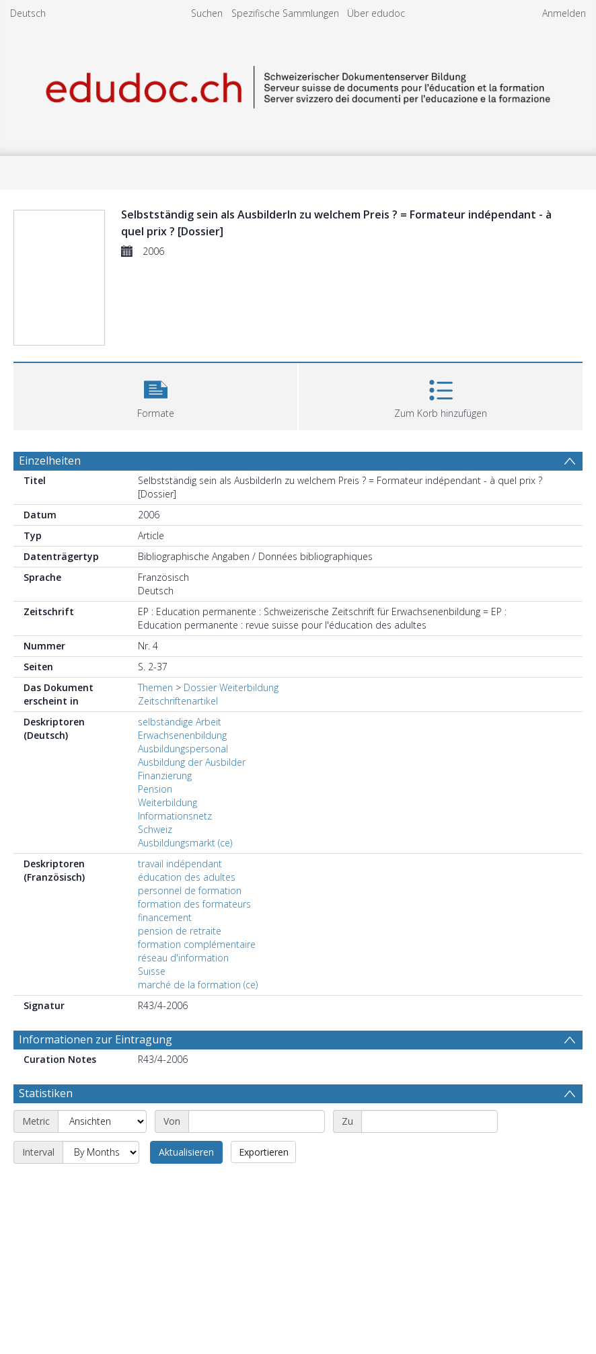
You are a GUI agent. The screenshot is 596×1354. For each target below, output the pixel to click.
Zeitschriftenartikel (178, 700)
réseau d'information (183, 957)
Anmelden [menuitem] (564, 13)
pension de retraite (179, 930)
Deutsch (28, 13)
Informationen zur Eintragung (95, 1039)
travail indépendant (180, 863)
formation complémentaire (197, 944)
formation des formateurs (194, 904)
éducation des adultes (186, 877)
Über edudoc (376, 13)
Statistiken (46, 1093)
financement (165, 917)
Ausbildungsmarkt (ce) (185, 842)
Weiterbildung (167, 802)
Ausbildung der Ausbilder (192, 762)
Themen (155, 687)
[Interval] (101, 1152)
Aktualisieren (186, 1152)
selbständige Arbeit (179, 721)
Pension (155, 789)
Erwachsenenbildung (182, 735)
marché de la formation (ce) (198, 984)
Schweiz (155, 829)
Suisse (151, 971)
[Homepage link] (298, 85)
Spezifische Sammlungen (285, 13)
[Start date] (256, 1121)
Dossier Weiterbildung (231, 687)
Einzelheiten (50, 460)
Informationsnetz (175, 815)
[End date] (429, 1121)
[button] (155, 395)
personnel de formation (189, 890)
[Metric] (102, 1121)
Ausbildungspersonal (183, 748)
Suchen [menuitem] (207, 13)
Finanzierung (165, 775)
